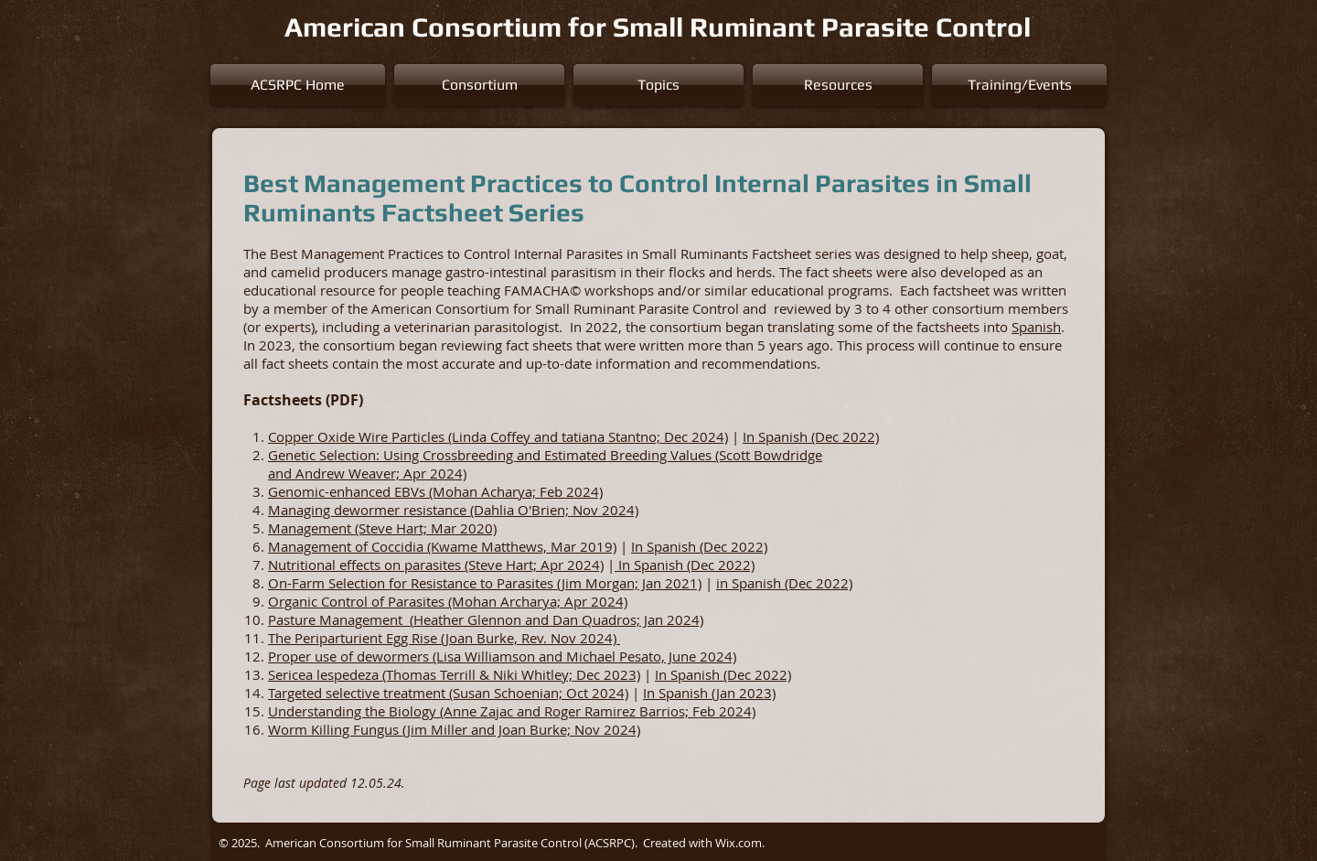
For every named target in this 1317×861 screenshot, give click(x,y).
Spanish (1036, 326)
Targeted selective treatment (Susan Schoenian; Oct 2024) (448, 692)
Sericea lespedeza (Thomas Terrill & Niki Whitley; (422, 674)
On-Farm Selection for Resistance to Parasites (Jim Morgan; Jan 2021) (484, 583)
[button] (479, 85)
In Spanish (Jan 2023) (709, 692)
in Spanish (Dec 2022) (784, 583)
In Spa (674, 674)
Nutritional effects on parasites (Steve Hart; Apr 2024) (436, 564)
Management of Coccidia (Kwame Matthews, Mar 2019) (442, 546)
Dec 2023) (608, 674)
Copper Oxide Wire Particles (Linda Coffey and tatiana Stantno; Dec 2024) (498, 436)
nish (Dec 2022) (742, 674)
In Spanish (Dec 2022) (811, 436)
